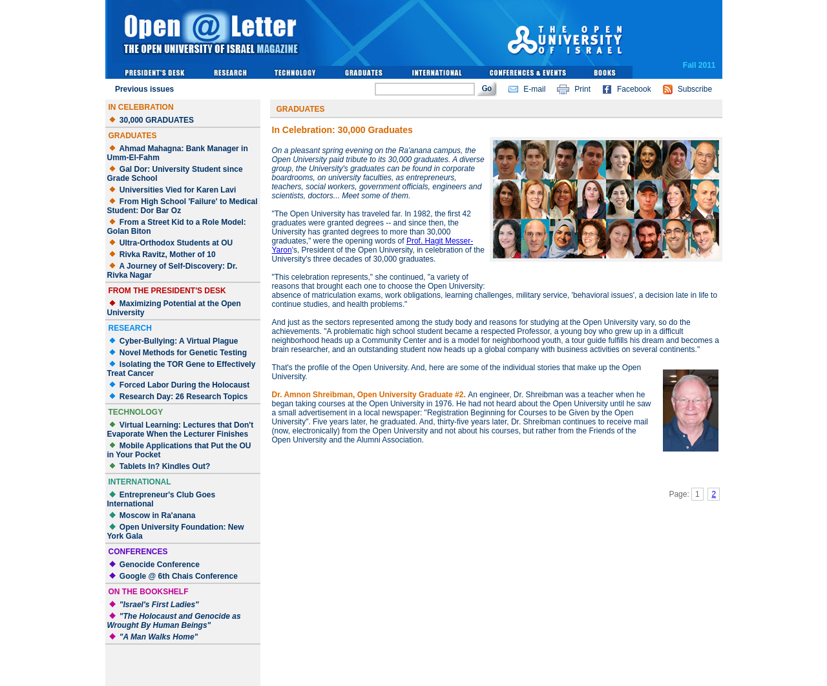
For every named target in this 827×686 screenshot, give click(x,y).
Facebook (634, 89)
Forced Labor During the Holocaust (184, 385)
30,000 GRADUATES (157, 120)
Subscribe (695, 89)
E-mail (534, 89)
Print (582, 89)
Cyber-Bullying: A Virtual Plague (179, 341)
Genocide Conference (160, 564)
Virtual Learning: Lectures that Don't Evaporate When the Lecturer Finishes (180, 430)
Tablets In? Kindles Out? (165, 466)
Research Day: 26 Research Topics (184, 396)
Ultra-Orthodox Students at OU (176, 242)
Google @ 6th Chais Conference (179, 576)
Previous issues (144, 89)
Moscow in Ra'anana (158, 515)
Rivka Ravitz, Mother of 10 (168, 254)
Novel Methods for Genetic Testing (183, 352)
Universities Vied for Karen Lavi (178, 189)
